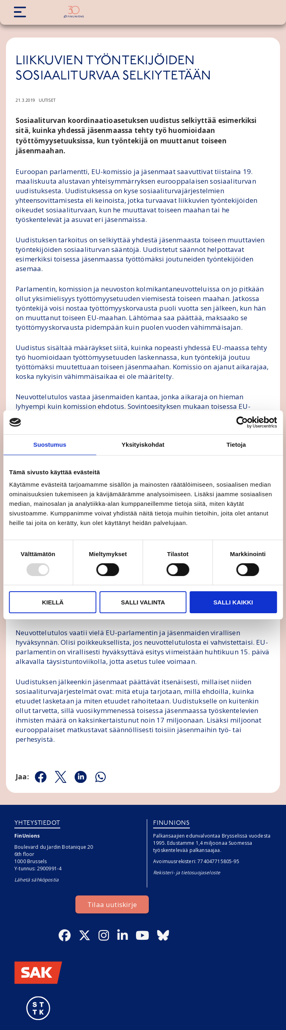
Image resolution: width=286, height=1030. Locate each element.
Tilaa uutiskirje (112, 904)
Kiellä (52, 602)
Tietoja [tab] (236, 444)
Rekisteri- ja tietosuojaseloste (186, 872)
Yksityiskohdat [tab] (143, 444)
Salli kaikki (233, 602)
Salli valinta (143, 602)
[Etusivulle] (74, 12)
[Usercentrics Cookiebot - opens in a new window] (242, 422)
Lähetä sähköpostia (36, 879)
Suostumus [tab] (50, 444)
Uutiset (47, 100)
